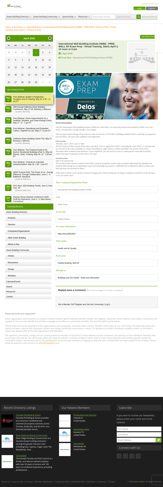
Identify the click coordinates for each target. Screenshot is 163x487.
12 (9, 67)
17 (43, 67)
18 (50, 67)
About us (6, 481)
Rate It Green (139, 481)
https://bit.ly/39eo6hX (67, 234)
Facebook (158, 28)
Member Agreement (44, 481)
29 (9, 52)
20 (15, 75)
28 (22, 82)
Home (8, 27)
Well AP (76, 263)
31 (22, 52)
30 (15, 52)
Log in (107, 304)
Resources (83, 16)
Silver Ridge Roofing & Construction (31, 435)
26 (9, 82)
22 (29, 75)
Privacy (29, 481)
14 (22, 67)
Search (9, 287)
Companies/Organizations (19, 231)
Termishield (21, 455)
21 (22, 75)
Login (139, 8)
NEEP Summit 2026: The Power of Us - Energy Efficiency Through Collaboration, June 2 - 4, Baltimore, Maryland (33, 174)
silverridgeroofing (81, 429)
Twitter (158, 34)
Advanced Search (149, 16)
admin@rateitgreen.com (49, 343)
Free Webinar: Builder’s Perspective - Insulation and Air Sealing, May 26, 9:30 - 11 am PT (31, 99)
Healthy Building (65, 263)
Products (11, 218)
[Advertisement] (81, 369)
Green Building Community (45, 16)
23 (36, 75)
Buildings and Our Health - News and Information (78, 278)
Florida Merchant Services (84, 415)
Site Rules (91, 481)
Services (11, 224)
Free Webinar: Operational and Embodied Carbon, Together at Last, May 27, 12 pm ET (32, 129)
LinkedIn (158, 41)
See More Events (149, 37)
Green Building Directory (17, 16)
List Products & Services (149, 4)
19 (9, 75)
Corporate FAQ (62, 481)
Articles (11, 256)
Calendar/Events (33, 27)
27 (15, 82)
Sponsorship (68, 16)
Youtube (158, 48)
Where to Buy (13, 244)
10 (43, 60)
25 (50, 75)
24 (43, 75)
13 (15, 67)
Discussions (13, 262)
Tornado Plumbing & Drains (28, 415)
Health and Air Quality (67, 248)
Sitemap (101, 481)
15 (29, 67)
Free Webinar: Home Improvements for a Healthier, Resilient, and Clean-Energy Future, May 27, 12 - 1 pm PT (32, 120)
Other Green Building (17, 238)
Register (152, 8)
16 (36, 67)
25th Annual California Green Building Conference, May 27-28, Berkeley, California (31, 108)
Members (12, 276)
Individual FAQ (77, 481)
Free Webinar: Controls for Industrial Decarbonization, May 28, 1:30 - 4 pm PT (30, 163)
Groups (11, 269)
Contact (9, 297)
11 (50, 60)
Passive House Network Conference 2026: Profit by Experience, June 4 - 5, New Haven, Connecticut (32, 199)
